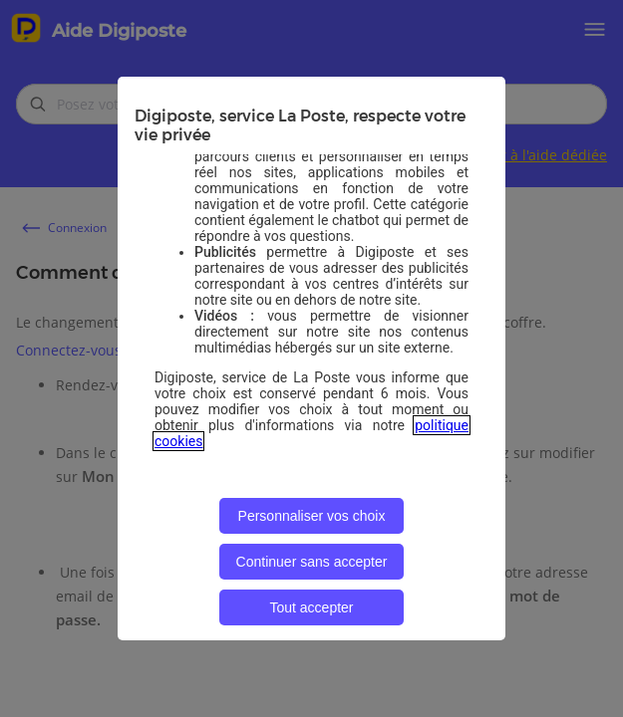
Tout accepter (311, 607)
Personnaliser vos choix (312, 516)
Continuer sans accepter (312, 562)
